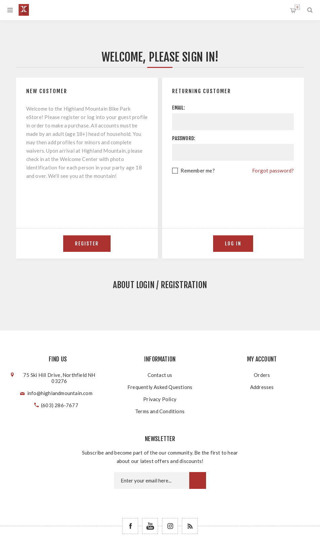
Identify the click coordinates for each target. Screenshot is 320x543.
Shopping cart (297, 7)
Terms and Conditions (160, 411)
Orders (262, 375)
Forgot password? (273, 170)
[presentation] (233, 193)
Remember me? (197, 170)
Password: (183, 138)
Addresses (262, 387)
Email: (178, 108)
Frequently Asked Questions (159, 387)
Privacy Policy (159, 399)
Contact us (160, 375)
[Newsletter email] (151, 480)
